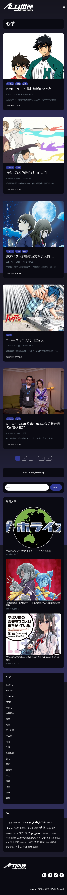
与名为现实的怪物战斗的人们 (26, 172)
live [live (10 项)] (52, 823)
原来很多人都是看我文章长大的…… (30, 256)
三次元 (9, 707)
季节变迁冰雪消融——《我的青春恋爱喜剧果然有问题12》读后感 (32, 659)
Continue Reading (14, 105)
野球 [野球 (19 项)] (25, 847)
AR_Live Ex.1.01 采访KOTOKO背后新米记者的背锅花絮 (33, 426)
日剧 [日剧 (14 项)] (22, 842)
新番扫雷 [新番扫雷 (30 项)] (14, 842)
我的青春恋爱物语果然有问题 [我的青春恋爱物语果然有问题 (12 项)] (26, 838)
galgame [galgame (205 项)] (39, 822)
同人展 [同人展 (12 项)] (16, 834)
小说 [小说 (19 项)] (8, 838)
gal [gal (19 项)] (30, 823)
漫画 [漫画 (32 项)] (42, 842)
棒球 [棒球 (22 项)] (31, 842)
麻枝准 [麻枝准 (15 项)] (35, 847)
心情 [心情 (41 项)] (13, 837)
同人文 (9, 736)
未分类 (9, 770)
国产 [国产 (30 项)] (21, 833)
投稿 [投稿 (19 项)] (48, 838)
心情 (18, 84)
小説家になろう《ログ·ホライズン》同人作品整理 (28, 551)
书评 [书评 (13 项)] (29, 828)
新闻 (8, 758)
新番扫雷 (10, 753)
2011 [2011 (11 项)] (15, 823)
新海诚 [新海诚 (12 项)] (57, 838)
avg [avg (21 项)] (26, 823)
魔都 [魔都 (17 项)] (30, 847)
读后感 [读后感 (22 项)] (53, 842)
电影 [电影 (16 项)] (47, 842)
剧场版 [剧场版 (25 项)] (35, 828)
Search (56, 487)
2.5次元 (10, 84)
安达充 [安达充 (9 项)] (54, 833)
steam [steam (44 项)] (9, 827)
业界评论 (10, 713)
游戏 (8, 781)
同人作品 (10, 730)
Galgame (10, 696)
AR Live (10, 419)
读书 (8, 792)
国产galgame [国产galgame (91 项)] (33, 833)
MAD (8, 702)
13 (41, 458)
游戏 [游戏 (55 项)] (36, 842)
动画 (8, 724)
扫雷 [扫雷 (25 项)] (43, 838)
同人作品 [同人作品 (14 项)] (9, 834)
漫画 (8, 787)
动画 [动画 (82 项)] (42, 827)
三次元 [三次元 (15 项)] (16, 828)
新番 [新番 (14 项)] (7, 842)
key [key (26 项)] (48, 822)
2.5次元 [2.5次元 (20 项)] (9, 823)
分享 (8, 719)
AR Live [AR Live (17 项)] (21, 823)
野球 (8, 798)
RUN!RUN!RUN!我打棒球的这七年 (29, 89)
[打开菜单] (64, 7)
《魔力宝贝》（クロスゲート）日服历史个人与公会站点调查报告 (33, 604)
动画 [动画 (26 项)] (48, 828)
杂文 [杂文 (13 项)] (26, 842)
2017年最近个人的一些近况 (25, 340)
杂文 (25, 84)
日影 (8, 764)
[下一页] (49, 458)
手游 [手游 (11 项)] (38, 838)
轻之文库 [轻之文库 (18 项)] (10, 847)
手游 (8, 747)
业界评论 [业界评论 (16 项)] (23, 828)
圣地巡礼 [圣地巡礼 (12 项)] (45, 834)
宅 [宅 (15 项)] (50, 834)
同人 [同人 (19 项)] (53, 828)
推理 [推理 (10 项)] (52, 838)
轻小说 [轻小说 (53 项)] (18, 846)
